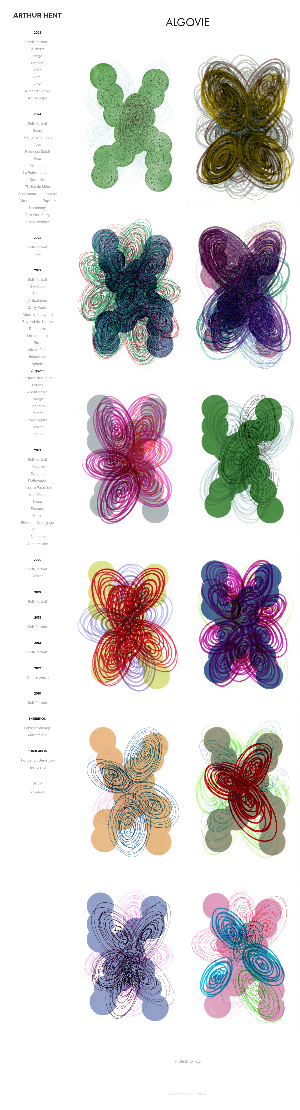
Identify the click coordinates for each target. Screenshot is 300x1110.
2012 (37, 668)
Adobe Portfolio (195, 1094)
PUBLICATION (37, 751)
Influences (37, 356)
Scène (37, 529)
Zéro (37, 83)
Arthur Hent (37, 15)
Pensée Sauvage (37, 727)
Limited (37, 427)
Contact (37, 792)
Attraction (38, 165)
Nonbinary (37, 207)
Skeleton (37, 286)
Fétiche (37, 434)
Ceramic (37, 473)
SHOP (37, 783)
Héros (37, 515)
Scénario (37, 405)
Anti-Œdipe (37, 98)
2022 (37, 270)
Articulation (37, 300)
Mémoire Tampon (37, 137)
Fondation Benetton (37, 760)
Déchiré (37, 62)
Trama (37, 293)
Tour (37, 144)
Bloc (37, 69)
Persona (37, 508)
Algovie (37, 370)
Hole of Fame (37, 349)
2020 (37, 560)
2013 (37, 643)
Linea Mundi (37, 494)
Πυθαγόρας (37, 480)
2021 (37, 450)
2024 (37, 114)
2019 (37, 592)
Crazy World (37, 307)
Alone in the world (37, 314)
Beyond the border (37, 321)
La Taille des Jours (37, 377)
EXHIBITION (37, 719)
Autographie (37, 734)
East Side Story (37, 214)
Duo (37, 158)
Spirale (37, 363)
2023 (37, 238)
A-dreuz (37, 48)
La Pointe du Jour (37, 172)
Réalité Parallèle (37, 487)
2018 (37, 618)
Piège (37, 55)
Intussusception (37, 221)
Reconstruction (37, 90)
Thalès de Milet (37, 186)
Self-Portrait (37, 41)
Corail (37, 76)
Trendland (37, 767)
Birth (37, 342)
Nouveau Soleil (37, 151)
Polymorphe (37, 419)
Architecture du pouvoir (37, 193)
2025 (37, 33)
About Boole (37, 391)
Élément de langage (37, 522)
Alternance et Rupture (37, 200)
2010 (37, 693)
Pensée (37, 412)
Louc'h (37, 384)
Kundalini (37, 179)
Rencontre (37, 328)
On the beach (37, 677)
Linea (37, 501)
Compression (37, 543)
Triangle (37, 398)
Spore (37, 130)
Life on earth (37, 335)
